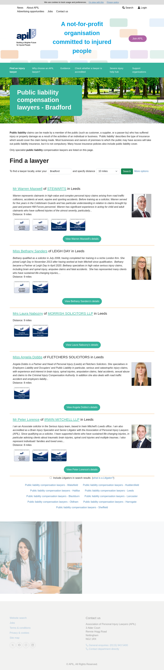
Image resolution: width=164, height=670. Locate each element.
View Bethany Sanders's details (82, 301)
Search (127, 7)
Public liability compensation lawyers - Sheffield (82, 507)
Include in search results (72, 478)
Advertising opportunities (30, 11)
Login (142, 7)
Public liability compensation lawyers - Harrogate (109, 501)
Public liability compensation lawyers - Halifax (55, 490)
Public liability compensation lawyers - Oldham (53, 501)
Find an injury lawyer (17, 70)
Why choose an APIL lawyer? (43, 70)
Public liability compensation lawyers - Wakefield (51, 485)
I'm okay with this (96, 2)
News (20, 7)
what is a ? (103, 478)
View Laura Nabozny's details (82, 345)
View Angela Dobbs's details (81, 407)
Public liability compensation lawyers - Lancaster (111, 496)
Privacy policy (113, 2)
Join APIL (137, 38)
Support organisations (139, 70)
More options (141, 171)
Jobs (50, 11)
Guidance (65, 68)
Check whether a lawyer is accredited (88, 70)
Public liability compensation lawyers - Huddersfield (111, 485)
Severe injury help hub (116, 70)
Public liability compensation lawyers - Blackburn (53, 496)
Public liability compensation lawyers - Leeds (109, 490)
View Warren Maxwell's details (82, 239)
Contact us (62, 11)
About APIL (33, 7)
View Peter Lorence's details (82, 469)
